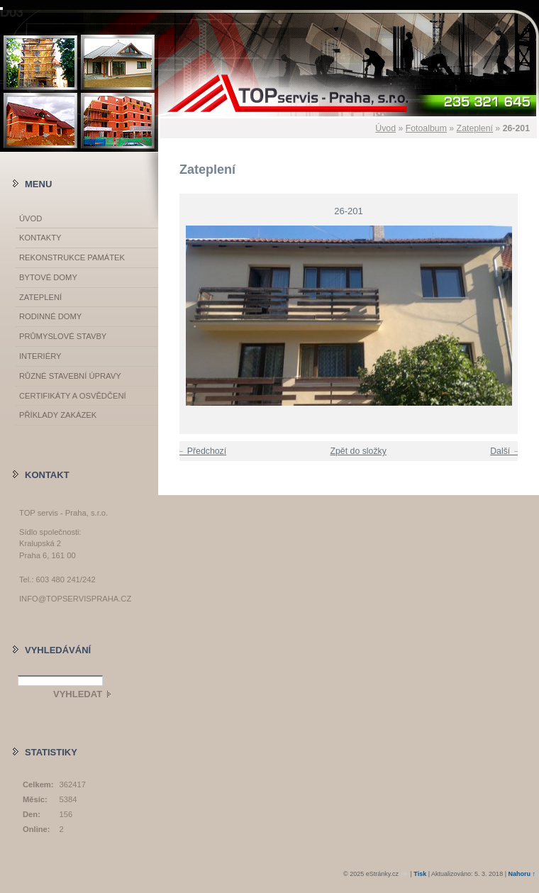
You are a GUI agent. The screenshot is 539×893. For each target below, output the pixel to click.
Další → (505, 451)
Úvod (385, 128)
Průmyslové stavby (62, 336)
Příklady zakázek (57, 415)
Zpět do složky (358, 451)
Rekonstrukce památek (72, 257)
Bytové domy (48, 277)
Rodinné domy (50, 316)
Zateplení (475, 128)
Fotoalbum (426, 128)
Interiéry (40, 356)
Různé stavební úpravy (70, 376)
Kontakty (40, 237)
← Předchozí (201, 451)
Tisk (419, 873)
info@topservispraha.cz (75, 598)
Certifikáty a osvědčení (72, 396)
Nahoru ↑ (521, 873)
